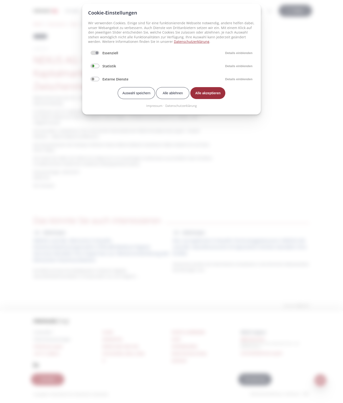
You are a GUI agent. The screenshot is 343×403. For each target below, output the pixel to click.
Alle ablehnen (173, 93)
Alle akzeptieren (208, 93)
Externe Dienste (115, 79)
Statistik (109, 66)
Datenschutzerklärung (191, 41)
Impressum (154, 106)
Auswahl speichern (136, 93)
